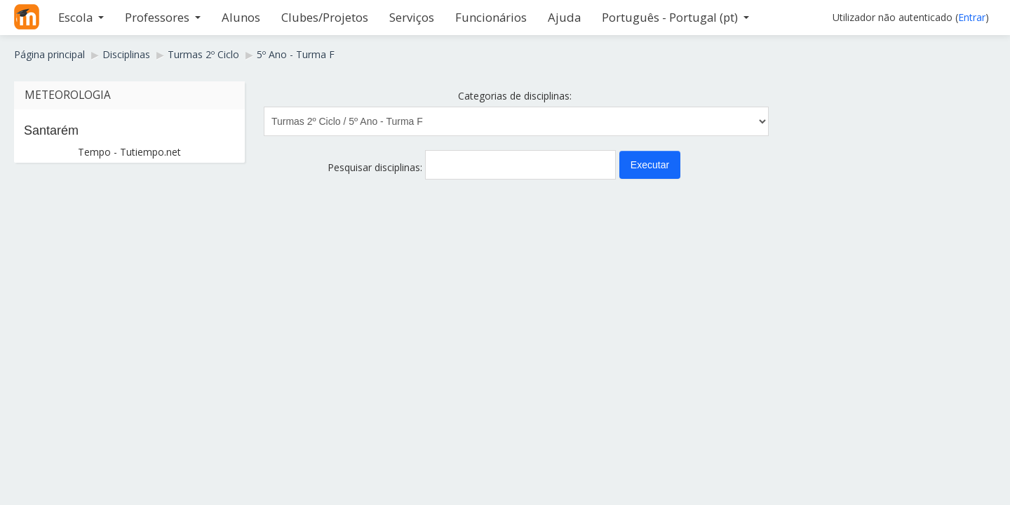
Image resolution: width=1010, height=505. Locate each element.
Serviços (411, 17)
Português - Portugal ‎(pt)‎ (675, 17)
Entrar (971, 17)
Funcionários (491, 17)
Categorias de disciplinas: (515, 95)
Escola (81, 17)
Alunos (241, 17)
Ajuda (564, 17)
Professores (163, 17)
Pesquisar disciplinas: (376, 167)
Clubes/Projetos (324, 17)
